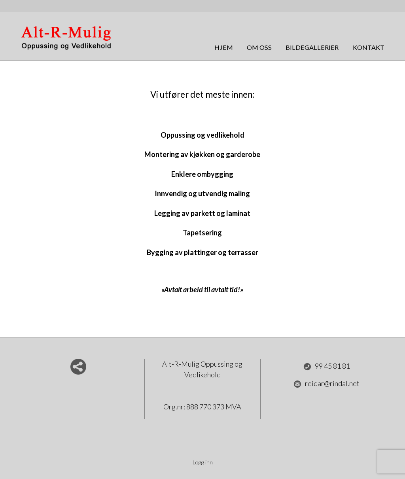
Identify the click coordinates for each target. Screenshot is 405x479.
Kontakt (368, 47)
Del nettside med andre (78, 367)
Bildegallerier (312, 47)
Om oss (259, 47)
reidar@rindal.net (326, 383)
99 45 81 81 (326, 366)
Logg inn (203, 462)
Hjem (223, 47)
